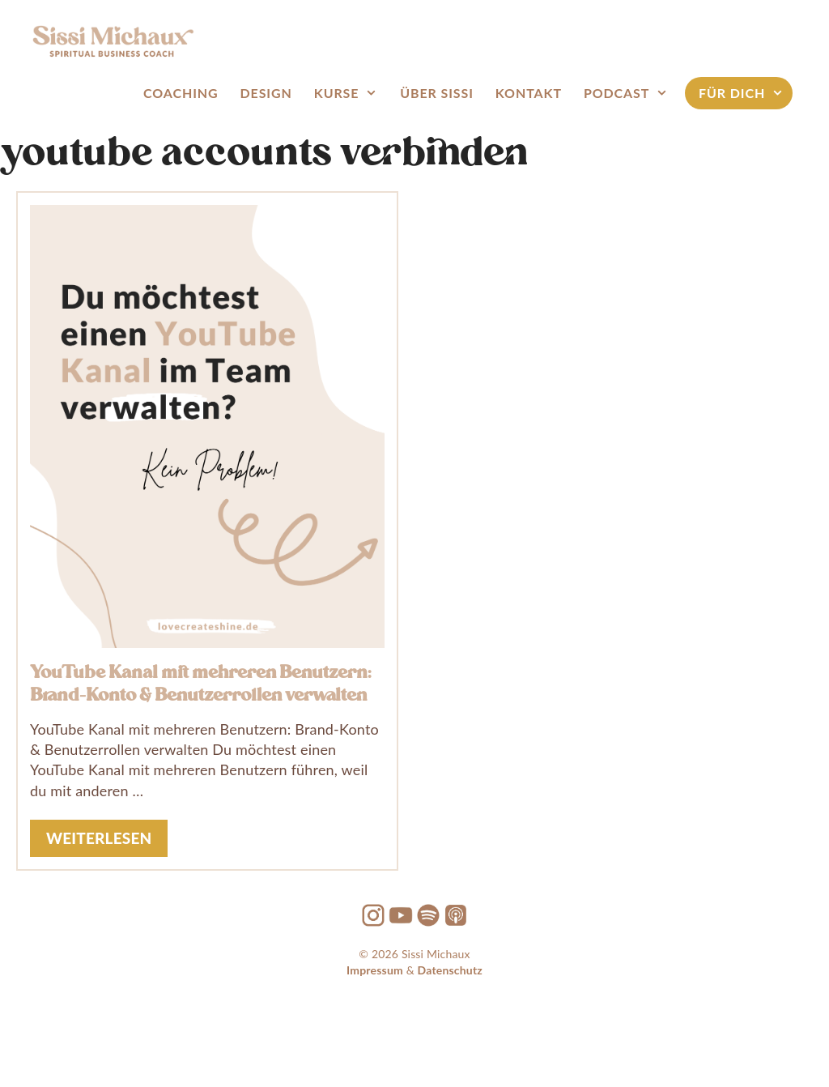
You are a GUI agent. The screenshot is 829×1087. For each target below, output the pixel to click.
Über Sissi (437, 92)
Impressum (374, 970)
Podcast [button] (626, 93)
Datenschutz (450, 970)
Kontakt (528, 92)
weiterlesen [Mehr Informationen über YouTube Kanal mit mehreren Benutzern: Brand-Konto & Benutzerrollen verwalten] (98, 838)
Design (266, 92)
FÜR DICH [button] (741, 93)
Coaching (180, 92)
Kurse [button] (346, 93)
